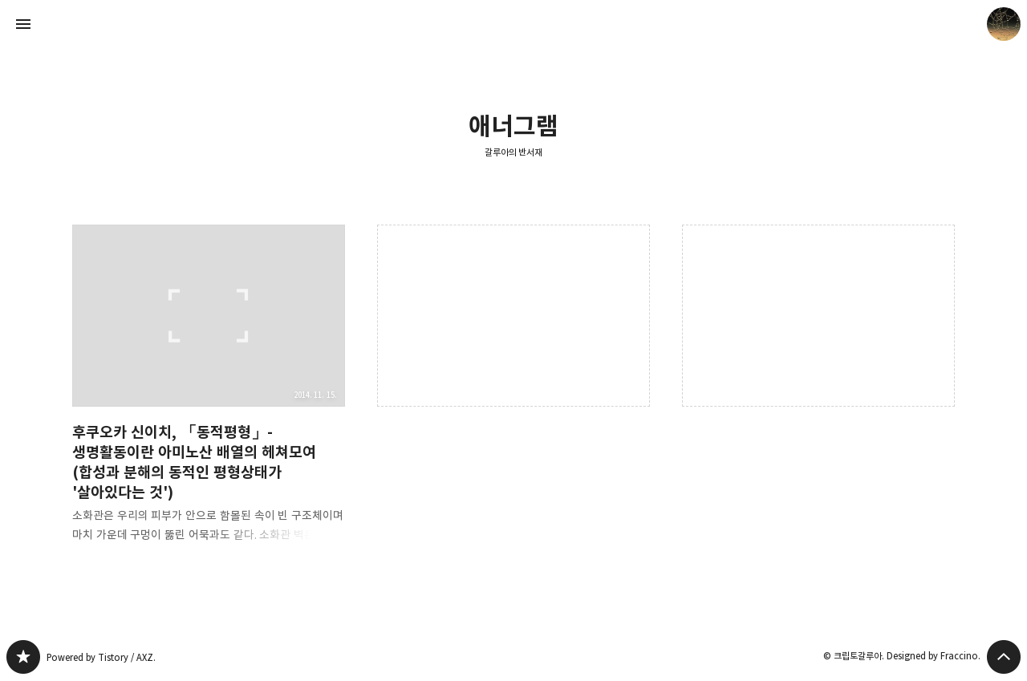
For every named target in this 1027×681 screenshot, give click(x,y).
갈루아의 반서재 (514, 152)
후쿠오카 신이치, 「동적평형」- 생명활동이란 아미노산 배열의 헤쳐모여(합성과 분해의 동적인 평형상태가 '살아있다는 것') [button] (208, 397)
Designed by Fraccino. (933, 656)
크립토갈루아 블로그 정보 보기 (1003, 24)
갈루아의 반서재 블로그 (23, 657)
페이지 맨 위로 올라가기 (1003, 657)
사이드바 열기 (23, 24)
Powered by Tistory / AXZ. (101, 657)
